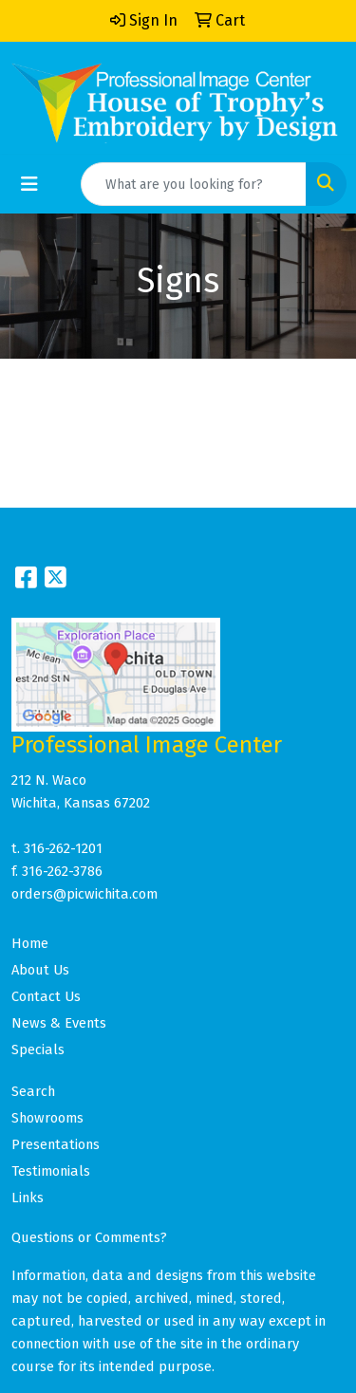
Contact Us (46, 996)
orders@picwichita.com (84, 893)
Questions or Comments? (89, 1237)
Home (29, 943)
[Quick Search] (194, 184)
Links (27, 1197)
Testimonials (50, 1170)
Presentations (55, 1144)
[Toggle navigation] (29, 184)
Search (33, 1091)
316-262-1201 (63, 848)
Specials (38, 1049)
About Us (40, 969)
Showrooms (47, 1117)
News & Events (58, 1022)
